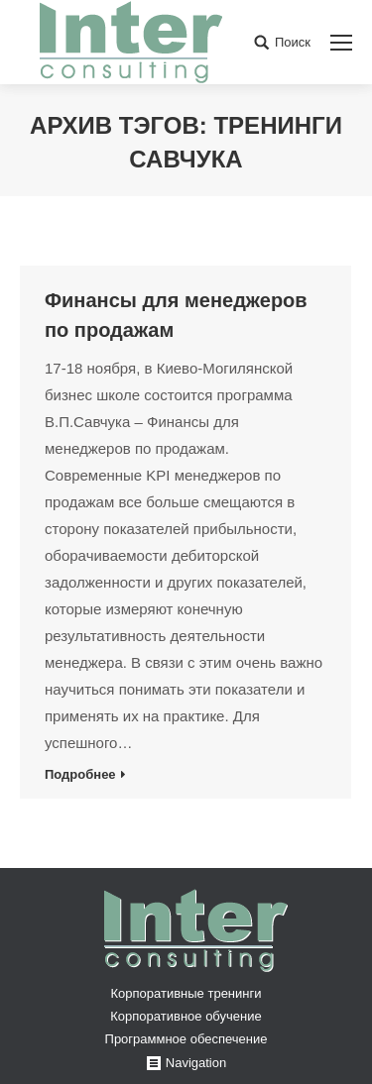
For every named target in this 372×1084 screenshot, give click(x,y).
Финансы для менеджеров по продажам (176, 315)
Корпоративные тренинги (185, 993)
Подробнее (80, 774)
